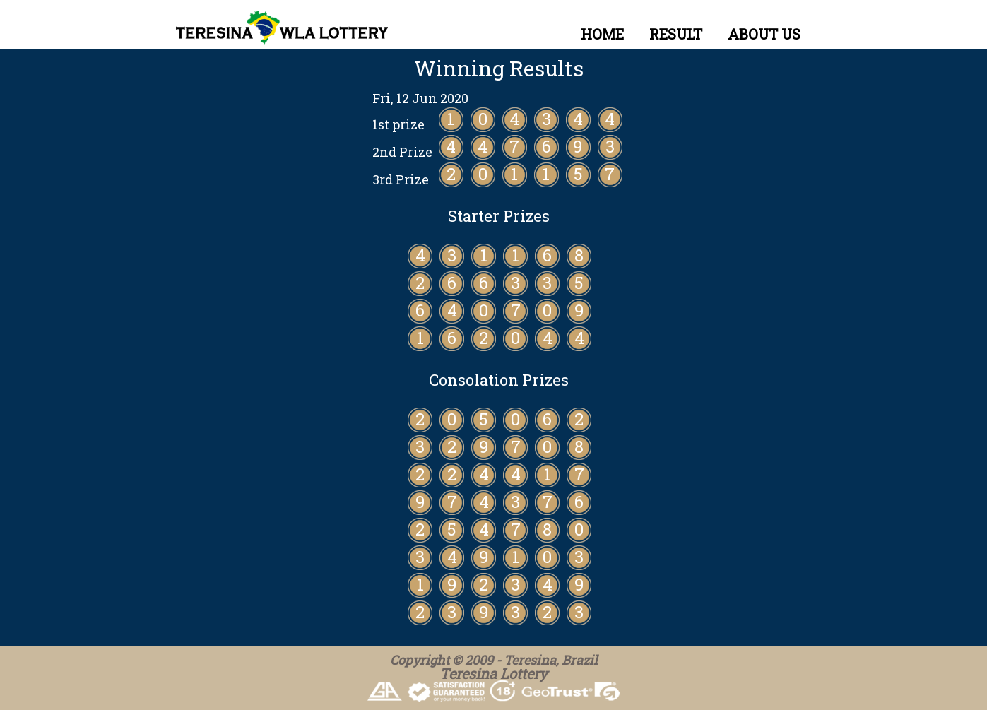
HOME (602, 34)
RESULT (675, 34)
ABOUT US (764, 34)
